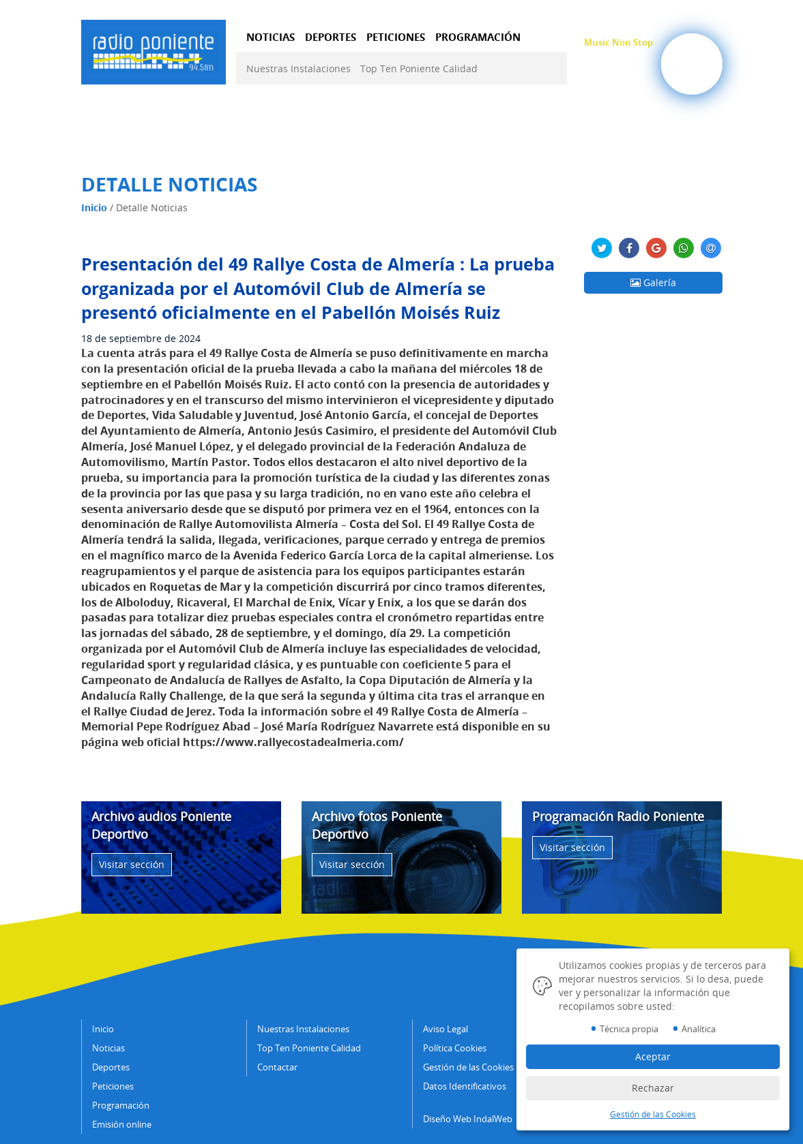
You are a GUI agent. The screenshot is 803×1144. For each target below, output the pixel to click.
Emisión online (121, 1124)
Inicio (94, 207)
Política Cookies (454, 1048)
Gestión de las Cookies (468, 1067)
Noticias (108, 1048)
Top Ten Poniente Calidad (419, 68)
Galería (653, 282)
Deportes (111, 1067)
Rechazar (653, 1087)
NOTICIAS (270, 37)
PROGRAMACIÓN (478, 37)
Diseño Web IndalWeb (467, 1119)
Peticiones (113, 1086)
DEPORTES (330, 37)
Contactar (277, 1067)
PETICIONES (395, 37)
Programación (120, 1105)
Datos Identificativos (464, 1086)
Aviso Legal (445, 1029)
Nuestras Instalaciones (298, 68)
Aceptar (653, 1056)
